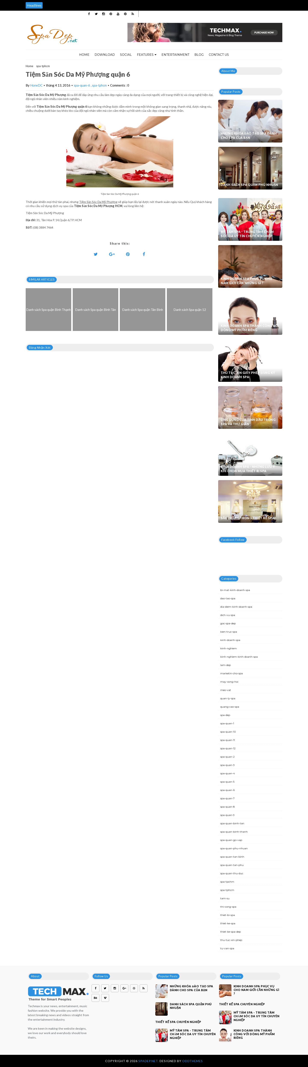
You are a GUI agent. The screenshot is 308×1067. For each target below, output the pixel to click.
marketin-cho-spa (231, 673)
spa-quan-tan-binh (232, 856)
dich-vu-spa (227, 615)
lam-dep (225, 665)
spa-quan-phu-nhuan (234, 848)
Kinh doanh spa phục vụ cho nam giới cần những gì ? (246, 281)
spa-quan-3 (227, 765)
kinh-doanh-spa (230, 640)
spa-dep (225, 715)
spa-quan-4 (227, 773)
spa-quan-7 (227, 798)
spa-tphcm (43, 66)
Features (146, 55)
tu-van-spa (227, 948)
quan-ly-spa (227, 698)
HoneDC (36, 85)
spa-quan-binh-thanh (234, 831)
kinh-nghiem (228, 648)
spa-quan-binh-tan (232, 823)
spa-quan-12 (227, 748)
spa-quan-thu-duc (231, 873)
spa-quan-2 (227, 756)
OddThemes (192, 1061)
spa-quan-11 (227, 740)
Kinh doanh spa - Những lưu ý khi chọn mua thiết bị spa (248, 469)
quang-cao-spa (229, 706)
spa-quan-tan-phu (232, 865)
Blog (199, 55)
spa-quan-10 (228, 731)
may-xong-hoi (229, 681)
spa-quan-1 (227, 723)
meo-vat (225, 690)
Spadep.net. (149, 1061)
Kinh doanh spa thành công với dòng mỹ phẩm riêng (250, 328)
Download (105, 55)
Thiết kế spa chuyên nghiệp (178, 1022)
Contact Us (219, 55)
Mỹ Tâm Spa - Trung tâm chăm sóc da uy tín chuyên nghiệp (247, 234)
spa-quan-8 (227, 806)
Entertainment (175, 55)
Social (126, 55)
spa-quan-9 (227, 815)
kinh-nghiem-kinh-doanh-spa (239, 656)
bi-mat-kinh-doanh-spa (235, 590)
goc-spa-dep (228, 623)
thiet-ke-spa (227, 923)
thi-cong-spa (228, 906)
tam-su (225, 898)
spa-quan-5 (227, 781)
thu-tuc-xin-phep (231, 940)
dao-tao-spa (227, 598)
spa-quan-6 (82, 85)
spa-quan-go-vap (231, 840)
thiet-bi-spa (227, 915)
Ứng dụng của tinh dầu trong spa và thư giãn (248, 422)
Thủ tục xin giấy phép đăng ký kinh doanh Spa (248, 375)
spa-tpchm (227, 881)
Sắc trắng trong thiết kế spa (247, 518)
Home (84, 55)
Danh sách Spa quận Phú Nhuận (249, 185)
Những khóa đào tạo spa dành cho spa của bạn (249, 136)
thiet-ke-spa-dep (230, 931)
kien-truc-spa (228, 631)
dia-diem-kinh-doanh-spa (236, 606)
